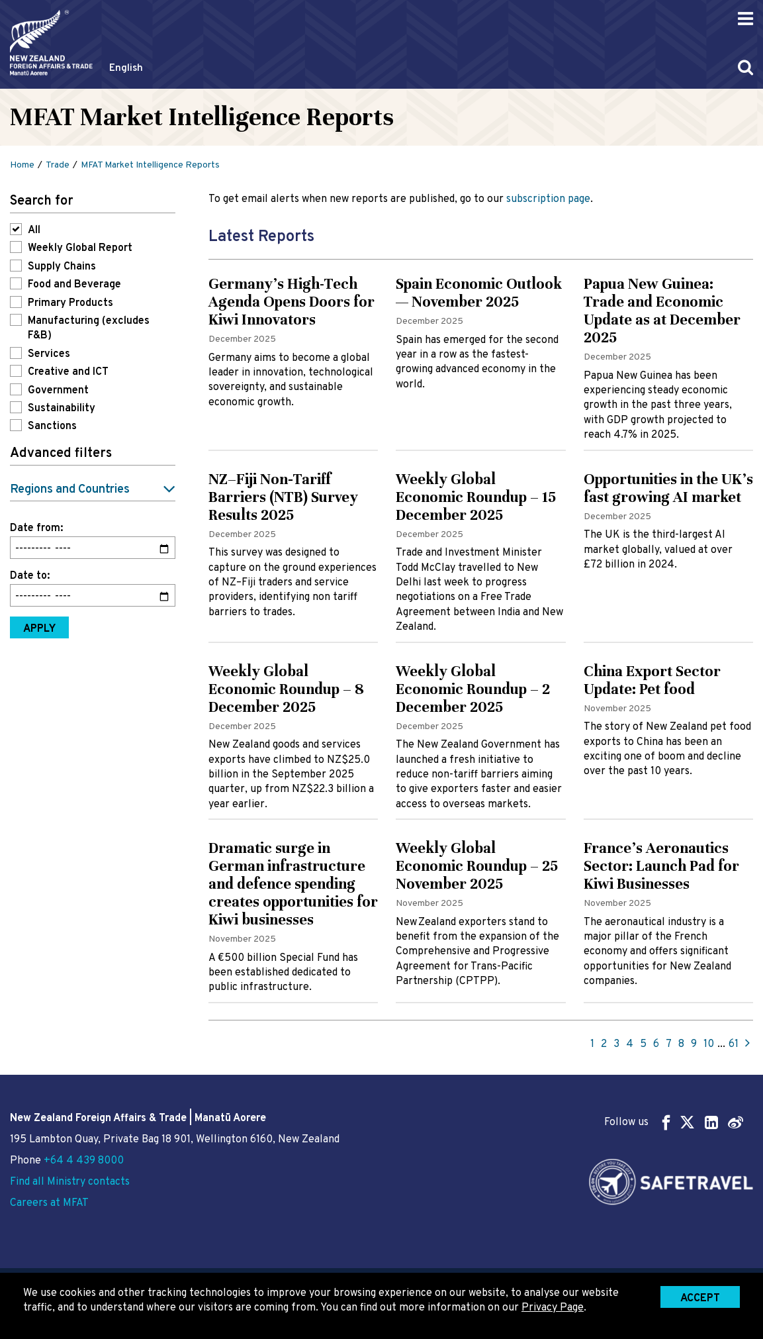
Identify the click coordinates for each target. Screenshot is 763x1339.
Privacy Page (552, 1307)
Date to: (30, 576)
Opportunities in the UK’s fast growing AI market (668, 488)
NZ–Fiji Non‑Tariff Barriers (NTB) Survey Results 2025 (283, 497)
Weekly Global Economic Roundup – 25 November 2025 (477, 866)
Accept (700, 1298)
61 (734, 1044)
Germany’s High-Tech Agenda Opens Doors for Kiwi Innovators (291, 301)
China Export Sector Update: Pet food (652, 680)
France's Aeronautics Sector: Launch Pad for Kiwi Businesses (661, 866)
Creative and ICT (68, 372)
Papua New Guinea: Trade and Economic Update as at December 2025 (662, 310)
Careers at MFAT (49, 1203)
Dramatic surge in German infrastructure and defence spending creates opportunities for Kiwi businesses (293, 883)
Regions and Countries (70, 489)
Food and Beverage (74, 284)
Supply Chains (62, 266)
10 (708, 1044)
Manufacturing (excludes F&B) (89, 328)
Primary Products (70, 303)
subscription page (548, 199)
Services (49, 354)
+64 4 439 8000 (84, 1160)
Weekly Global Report (80, 248)
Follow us (673, 1122)
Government (58, 390)
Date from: (36, 528)
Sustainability (61, 408)
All (34, 230)
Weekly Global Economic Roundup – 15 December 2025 (476, 497)
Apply (39, 629)
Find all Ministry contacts (70, 1182)
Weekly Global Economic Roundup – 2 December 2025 (473, 689)
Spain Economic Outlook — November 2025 (479, 293)
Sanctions (52, 426)
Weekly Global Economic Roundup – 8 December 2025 (286, 689)
